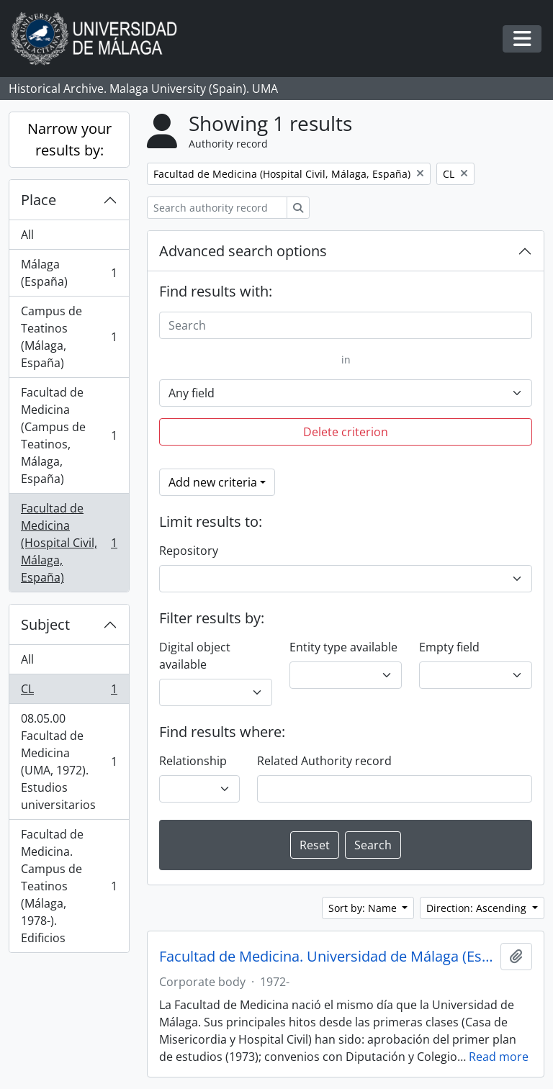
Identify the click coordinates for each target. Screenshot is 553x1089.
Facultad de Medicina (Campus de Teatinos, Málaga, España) (68, 435)
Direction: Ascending (477, 908)
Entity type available (343, 647)
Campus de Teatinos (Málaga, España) (68, 337)
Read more (499, 1057)
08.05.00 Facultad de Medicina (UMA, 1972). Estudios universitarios (68, 761)
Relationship (193, 761)
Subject (45, 624)
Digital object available (194, 655)
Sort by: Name (364, 908)
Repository (188, 551)
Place (38, 199)
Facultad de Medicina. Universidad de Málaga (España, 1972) (327, 956)
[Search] (345, 325)
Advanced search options (243, 251)
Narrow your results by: (69, 139)
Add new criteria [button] (212, 482)
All (27, 235)
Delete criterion (345, 432)
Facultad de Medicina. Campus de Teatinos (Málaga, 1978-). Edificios (68, 886)
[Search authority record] (217, 207)
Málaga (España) (68, 272)
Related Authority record (324, 761)
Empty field (449, 647)
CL (68, 692)
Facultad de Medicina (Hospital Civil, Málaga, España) (68, 542)
